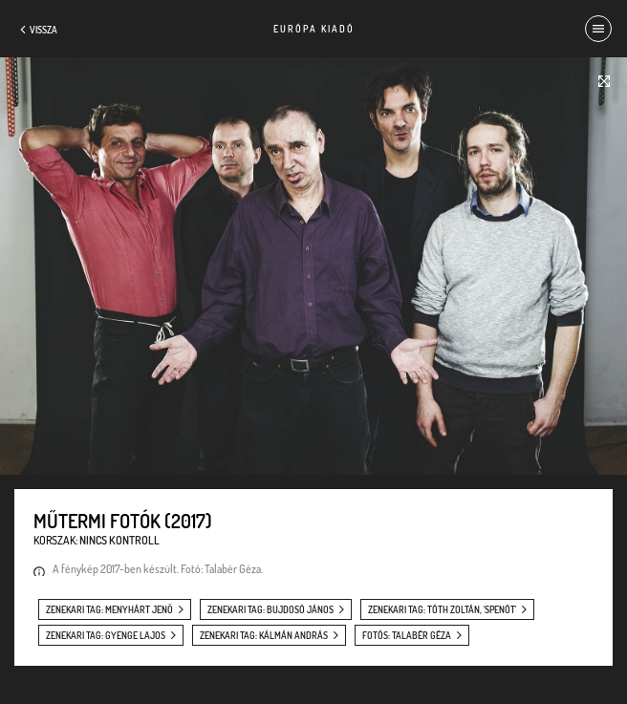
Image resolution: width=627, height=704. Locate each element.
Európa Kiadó (314, 28)
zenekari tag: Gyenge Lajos (105, 635)
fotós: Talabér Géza (406, 635)
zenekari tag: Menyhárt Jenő (109, 609)
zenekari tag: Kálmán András (264, 635)
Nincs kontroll (119, 540)
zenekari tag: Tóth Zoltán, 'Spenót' (442, 609)
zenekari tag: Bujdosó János (270, 609)
